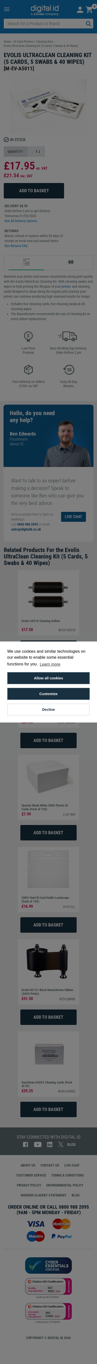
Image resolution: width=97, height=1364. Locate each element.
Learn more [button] (50, 664)
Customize (48, 694)
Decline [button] (48, 710)
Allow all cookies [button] (48, 678)
